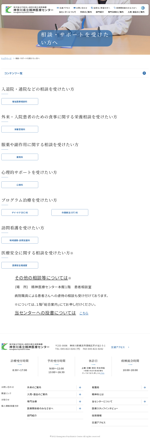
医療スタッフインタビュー (105, 411)
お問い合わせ (81, 8)
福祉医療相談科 (19, 101)
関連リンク (6, 396)
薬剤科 (19, 158)
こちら (84, 315)
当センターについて (67, 12)
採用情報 (97, 418)
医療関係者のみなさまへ (126, 8)
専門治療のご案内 (116, 12)
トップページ (6, 58)
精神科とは (98, 397)
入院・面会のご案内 (136, 12)
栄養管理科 (20, 130)
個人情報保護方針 (10, 408)
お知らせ (5, 402)
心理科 (19, 186)
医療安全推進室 (19, 268)
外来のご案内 (86, 12)
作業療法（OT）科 (70, 214)
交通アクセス (64, 8)
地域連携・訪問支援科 (19, 242)
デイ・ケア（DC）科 (19, 214)
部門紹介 (100, 12)
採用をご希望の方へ (102, 8)
